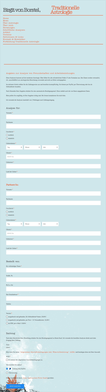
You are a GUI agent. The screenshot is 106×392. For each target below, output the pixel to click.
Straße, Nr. (9, 275)
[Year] (50, 147)
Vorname (9, 113)
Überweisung (11, 373)
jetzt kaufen (15, 386)
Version (9, 313)
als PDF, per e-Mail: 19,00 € (16, 323)
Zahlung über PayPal (15, 369)
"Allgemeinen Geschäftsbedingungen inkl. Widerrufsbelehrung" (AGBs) (47, 352)
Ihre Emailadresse (12, 294)
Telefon (8, 304)
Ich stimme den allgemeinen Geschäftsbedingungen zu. (24, 360)
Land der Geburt (12, 172)
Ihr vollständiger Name (14, 266)
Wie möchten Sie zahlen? (14, 365)
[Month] (32, 147)
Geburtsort (10, 162)
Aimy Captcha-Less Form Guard (35, 378)
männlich (10, 138)
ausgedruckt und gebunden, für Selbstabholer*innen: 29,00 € (26, 317)
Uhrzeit (9, 153)
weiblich (10, 135)
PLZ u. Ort (9, 285)
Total (7, 345)
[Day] (14, 147)
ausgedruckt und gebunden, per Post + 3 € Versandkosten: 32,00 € (27, 320)
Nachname (9, 122)
